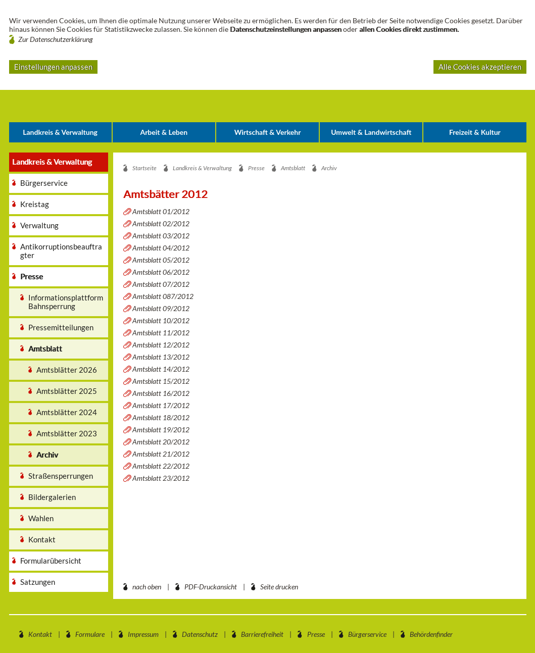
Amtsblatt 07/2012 (160, 284)
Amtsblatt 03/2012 (160, 235)
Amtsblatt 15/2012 (160, 381)
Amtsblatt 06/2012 (160, 272)
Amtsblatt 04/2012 (160, 247)
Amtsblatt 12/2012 (160, 344)
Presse (316, 634)
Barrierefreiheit (262, 634)
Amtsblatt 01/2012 (160, 211)
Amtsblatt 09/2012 (160, 308)
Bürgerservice (367, 634)
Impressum (143, 634)
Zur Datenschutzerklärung (55, 39)
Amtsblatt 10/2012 (160, 320)
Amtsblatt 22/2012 (160, 466)
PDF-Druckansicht (210, 586)
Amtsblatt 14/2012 (160, 369)
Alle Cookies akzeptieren (480, 66)
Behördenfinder (431, 634)
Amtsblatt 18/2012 (160, 417)
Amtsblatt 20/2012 (160, 441)
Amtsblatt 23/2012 (160, 478)
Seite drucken (279, 586)
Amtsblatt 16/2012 (160, 393)
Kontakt (40, 634)
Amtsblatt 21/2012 (160, 453)
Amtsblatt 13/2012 (160, 357)
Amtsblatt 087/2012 (162, 296)
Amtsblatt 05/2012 (160, 260)
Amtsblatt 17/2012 (160, 405)
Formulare (90, 634)
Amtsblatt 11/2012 (160, 332)
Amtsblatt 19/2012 (160, 429)
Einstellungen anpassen (53, 66)
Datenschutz (200, 634)
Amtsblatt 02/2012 (160, 223)
